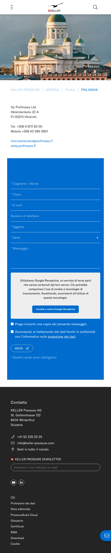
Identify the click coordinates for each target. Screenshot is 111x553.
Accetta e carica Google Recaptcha (55, 309)
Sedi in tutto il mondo (30, 449)
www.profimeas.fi (23, 146)
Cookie (15, 543)
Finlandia (89, 90)
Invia (22, 348)
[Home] (56, 7)
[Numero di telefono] (55, 216)
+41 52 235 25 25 (26, 437)
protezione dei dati (61, 336)
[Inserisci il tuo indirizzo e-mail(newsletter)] (55, 467)
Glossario (17, 520)
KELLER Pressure (26, 90)
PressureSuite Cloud (24, 515)
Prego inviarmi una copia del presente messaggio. (51, 324)
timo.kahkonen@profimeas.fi (32, 141)
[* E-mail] (55, 205)
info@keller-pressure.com (32, 443)
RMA (14, 532)
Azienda (52, 90)
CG (13, 497)
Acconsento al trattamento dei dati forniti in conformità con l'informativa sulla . (55, 334)
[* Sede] (55, 237)
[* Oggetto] (55, 227)
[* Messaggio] (55, 255)
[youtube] (13, 482)
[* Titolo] (55, 194)
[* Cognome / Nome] (55, 183)
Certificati (17, 526)
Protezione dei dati (23, 503)
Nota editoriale (20, 509)
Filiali (70, 90)
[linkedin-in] (21, 482)
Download (17, 538)
